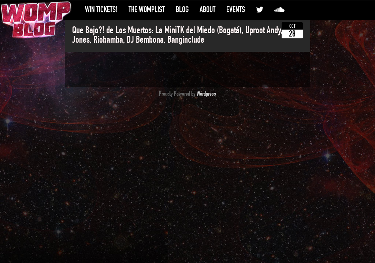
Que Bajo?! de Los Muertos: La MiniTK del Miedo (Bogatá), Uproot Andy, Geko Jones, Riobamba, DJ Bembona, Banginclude (186, 35)
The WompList (147, 9)
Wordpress (206, 94)
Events (235, 9)
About (207, 9)
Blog (182, 9)
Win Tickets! (101, 9)
